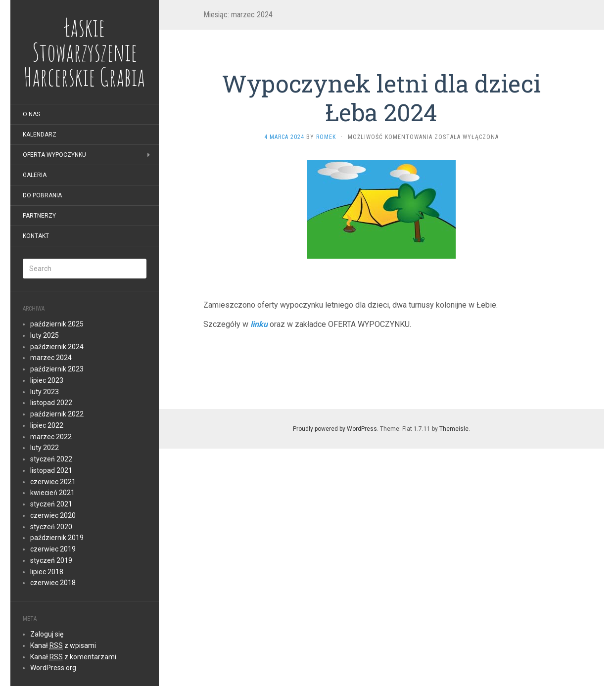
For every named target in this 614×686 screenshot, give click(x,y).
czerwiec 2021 (53, 482)
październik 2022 (57, 414)
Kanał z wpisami (63, 645)
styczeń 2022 (51, 459)
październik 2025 (57, 324)
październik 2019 (57, 538)
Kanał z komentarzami (73, 657)
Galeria (35, 175)
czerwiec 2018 (53, 583)
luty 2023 (44, 392)
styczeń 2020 (51, 527)
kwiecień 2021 (52, 493)
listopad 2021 (51, 470)
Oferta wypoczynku (54, 154)
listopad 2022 (51, 403)
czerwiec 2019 (53, 549)
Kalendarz (39, 134)
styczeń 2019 (51, 560)
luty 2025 (44, 335)
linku (259, 324)
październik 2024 (57, 347)
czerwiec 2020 (53, 515)
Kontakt (36, 235)
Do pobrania (42, 195)
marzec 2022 (51, 437)
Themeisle (454, 428)
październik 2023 (57, 369)
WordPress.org (53, 668)
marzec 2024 (51, 358)
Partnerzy (39, 215)
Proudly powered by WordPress (335, 428)
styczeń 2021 (51, 504)
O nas (31, 114)
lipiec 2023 (46, 380)
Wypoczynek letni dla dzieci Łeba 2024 (381, 98)
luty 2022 (44, 448)
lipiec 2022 (46, 425)
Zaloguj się (46, 634)
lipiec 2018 (46, 572)
